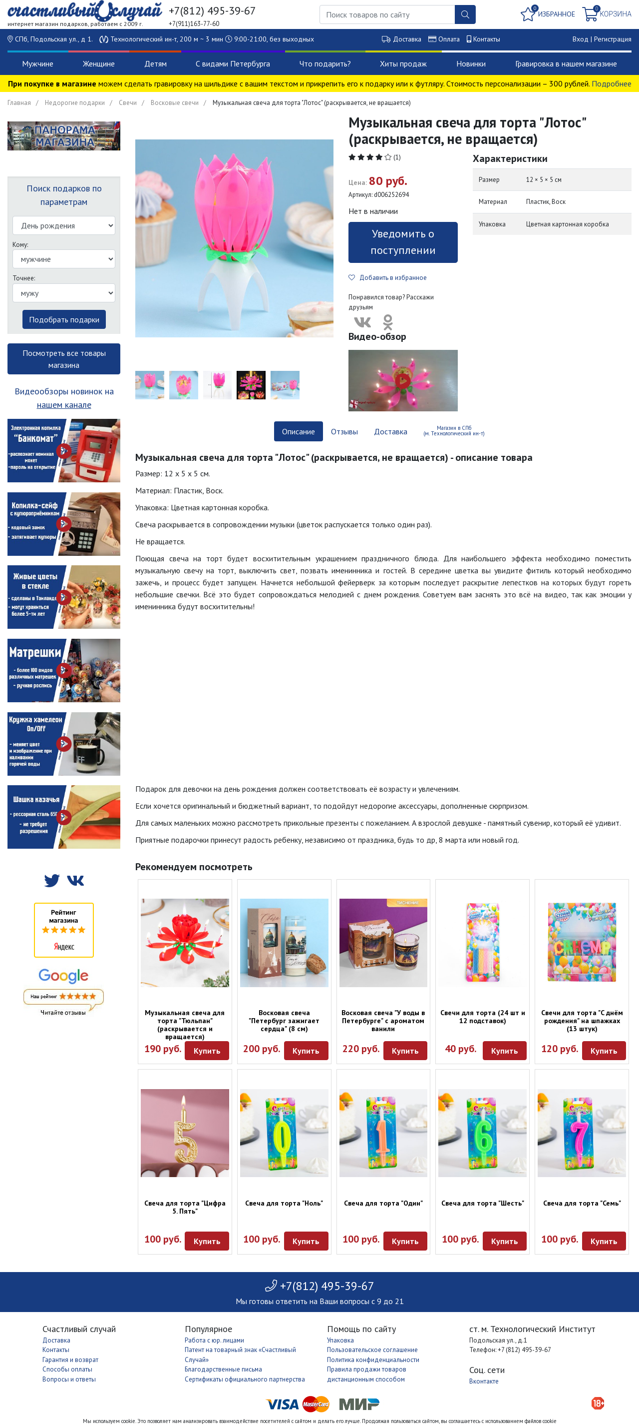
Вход (581, 38)
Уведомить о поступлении (403, 241)
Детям (155, 63)
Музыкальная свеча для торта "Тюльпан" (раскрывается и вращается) (185, 1024)
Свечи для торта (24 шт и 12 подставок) (482, 1016)
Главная (19, 102)
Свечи (128, 102)
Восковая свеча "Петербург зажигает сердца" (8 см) (284, 1020)
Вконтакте (484, 1381)
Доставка (407, 38)
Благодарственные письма (223, 1369)
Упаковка (340, 1340)
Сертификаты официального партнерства (245, 1379)
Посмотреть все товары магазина (64, 359)
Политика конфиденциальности (373, 1360)
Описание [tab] (298, 431)
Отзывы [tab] (344, 431)
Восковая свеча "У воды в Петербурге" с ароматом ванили (383, 1020)
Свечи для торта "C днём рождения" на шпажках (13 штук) (582, 1020)
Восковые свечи (175, 102)
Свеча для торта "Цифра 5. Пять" (185, 1207)
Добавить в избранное (387, 277)
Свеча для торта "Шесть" (482, 1203)
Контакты (486, 38)
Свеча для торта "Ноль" (284, 1203)
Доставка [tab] (390, 431)
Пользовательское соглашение (372, 1350)
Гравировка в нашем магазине (566, 63)
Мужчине (37, 63)
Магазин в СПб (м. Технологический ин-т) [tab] (454, 430)
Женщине (99, 63)
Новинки (471, 63)
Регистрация (613, 38)
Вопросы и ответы (69, 1379)
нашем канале (64, 404)
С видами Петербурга (233, 63)
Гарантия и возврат (70, 1360)
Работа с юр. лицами (214, 1340)
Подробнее (612, 83)
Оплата (449, 38)
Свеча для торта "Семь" (582, 1203)
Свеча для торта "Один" (383, 1203)
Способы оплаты (67, 1369)
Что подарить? (325, 63)
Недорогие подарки (75, 102)
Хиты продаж (403, 63)
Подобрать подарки (64, 319)
